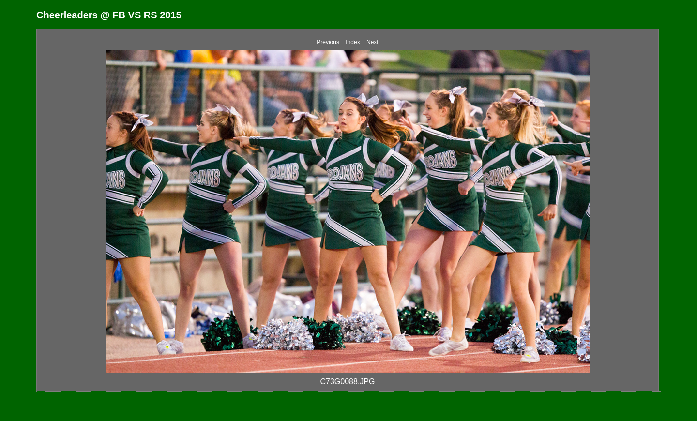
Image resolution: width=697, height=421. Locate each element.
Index (353, 42)
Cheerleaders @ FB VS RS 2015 (109, 15)
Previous (328, 42)
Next (372, 42)
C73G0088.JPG (347, 381)
